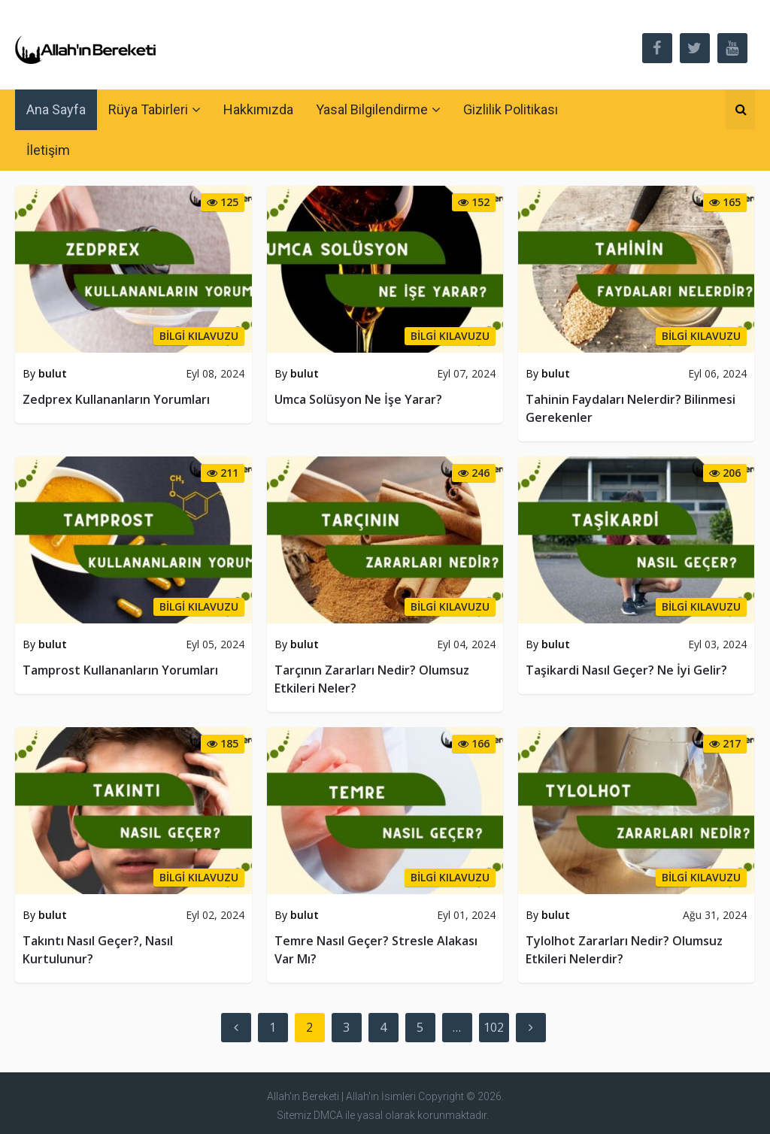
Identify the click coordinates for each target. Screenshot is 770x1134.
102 (494, 1027)
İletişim (48, 150)
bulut (52, 373)
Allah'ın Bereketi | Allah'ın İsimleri (341, 1096)
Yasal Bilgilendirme (372, 109)
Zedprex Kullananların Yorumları (116, 399)
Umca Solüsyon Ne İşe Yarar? (358, 399)
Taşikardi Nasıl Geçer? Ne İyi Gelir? (626, 670)
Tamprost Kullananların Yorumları (120, 670)
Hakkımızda (258, 109)
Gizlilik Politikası (510, 109)
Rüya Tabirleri (148, 109)
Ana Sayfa (56, 109)
